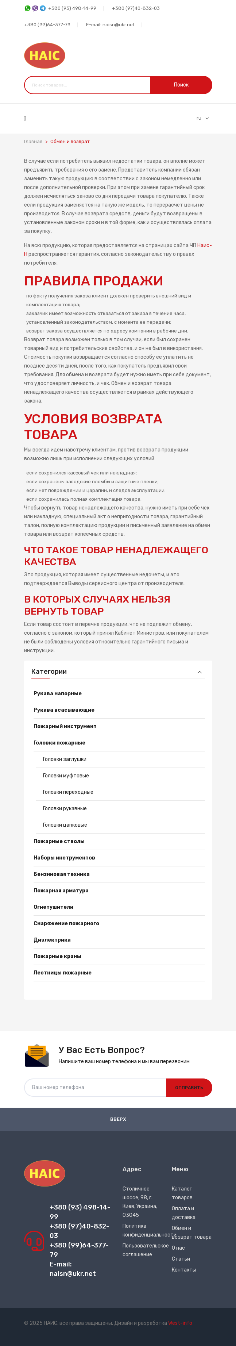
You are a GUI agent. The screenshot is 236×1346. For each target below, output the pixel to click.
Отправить (189, 1087)
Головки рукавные (65, 808)
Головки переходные (68, 792)
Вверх (118, 1119)
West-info (180, 1323)
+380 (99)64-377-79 (47, 24)
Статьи (181, 1259)
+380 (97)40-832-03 (136, 8)
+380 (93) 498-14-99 (60, 8)
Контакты (184, 1270)
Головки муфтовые (66, 776)
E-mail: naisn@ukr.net (110, 24)
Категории (49, 672)
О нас (178, 1248)
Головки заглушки (64, 759)
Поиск (181, 85)
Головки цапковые (65, 825)
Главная (33, 141)
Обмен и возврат (70, 141)
